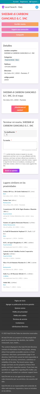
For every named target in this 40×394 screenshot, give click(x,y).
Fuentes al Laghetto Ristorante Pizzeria (16, 222)
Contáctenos (20, 323)
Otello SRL (7, 282)
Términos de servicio (20, 319)
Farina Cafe (7, 200)
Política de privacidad (20, 312)
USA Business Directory (20, 327)
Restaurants (7, 203)
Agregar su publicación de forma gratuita (20, 304)
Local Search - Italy (13, 7)
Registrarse (24, 2)
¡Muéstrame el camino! (20, 108)
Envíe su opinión (11, 171)
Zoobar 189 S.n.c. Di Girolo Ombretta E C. (17, 191)
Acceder (16, 2)
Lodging (5, 276)
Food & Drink (9, 60)
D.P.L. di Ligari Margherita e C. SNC (15, 242)
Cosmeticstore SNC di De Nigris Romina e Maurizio (19, 209)
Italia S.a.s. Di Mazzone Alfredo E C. (15, 274)
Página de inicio (20, 301)
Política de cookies (20, 316)
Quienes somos (20, 308)
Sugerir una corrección (20, 29)
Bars (17, 60)
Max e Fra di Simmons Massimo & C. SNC (17, 262)
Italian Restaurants (9, 225)
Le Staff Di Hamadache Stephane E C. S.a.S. (17, 231)
